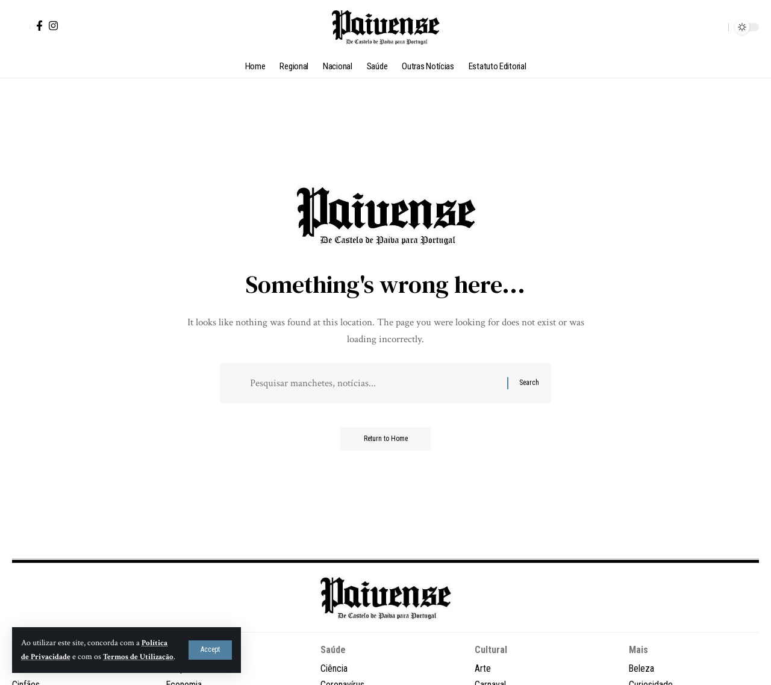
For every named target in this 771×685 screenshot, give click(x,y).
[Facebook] (39, 25)
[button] (210, 642)
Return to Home (385, 440)
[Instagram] (53, 25)
